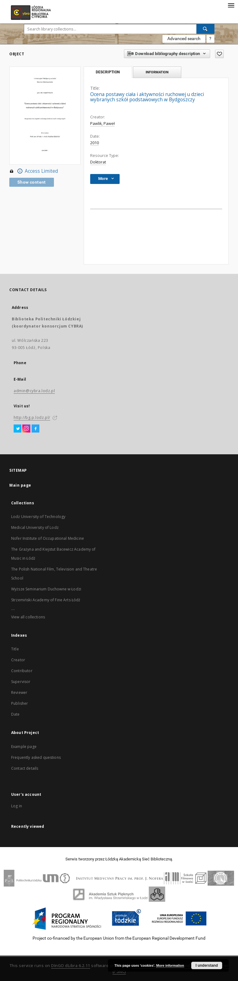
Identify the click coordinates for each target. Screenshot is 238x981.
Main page (20, 485)
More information (170, 965)
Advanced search (184, 38)
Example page (24, 746)
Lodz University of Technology (38, 516)
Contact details (24, 768)
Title (15, 649)
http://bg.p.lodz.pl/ (32, 417)
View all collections (28, 617)
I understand (207, 965)
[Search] (205, 29)
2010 (94, 142)
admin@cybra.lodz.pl (34, 390)
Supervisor (21, 681)
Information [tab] (157, 72)
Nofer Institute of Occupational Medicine (47, 538)
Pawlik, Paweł (102, 123)
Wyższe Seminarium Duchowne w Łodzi (46, 589)
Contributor (22, 670)
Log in (16, 806)
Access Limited (33, 171)
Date (15, 714)
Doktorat (98, 162)
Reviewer (19, 692)
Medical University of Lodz (35, 527)
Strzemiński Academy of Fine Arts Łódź (46, 600)
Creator (18, 659)
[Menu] (230, 5)
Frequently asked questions (36, 757)
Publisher (19, 703)
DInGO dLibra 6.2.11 (70, 965)
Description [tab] (108, 72)
